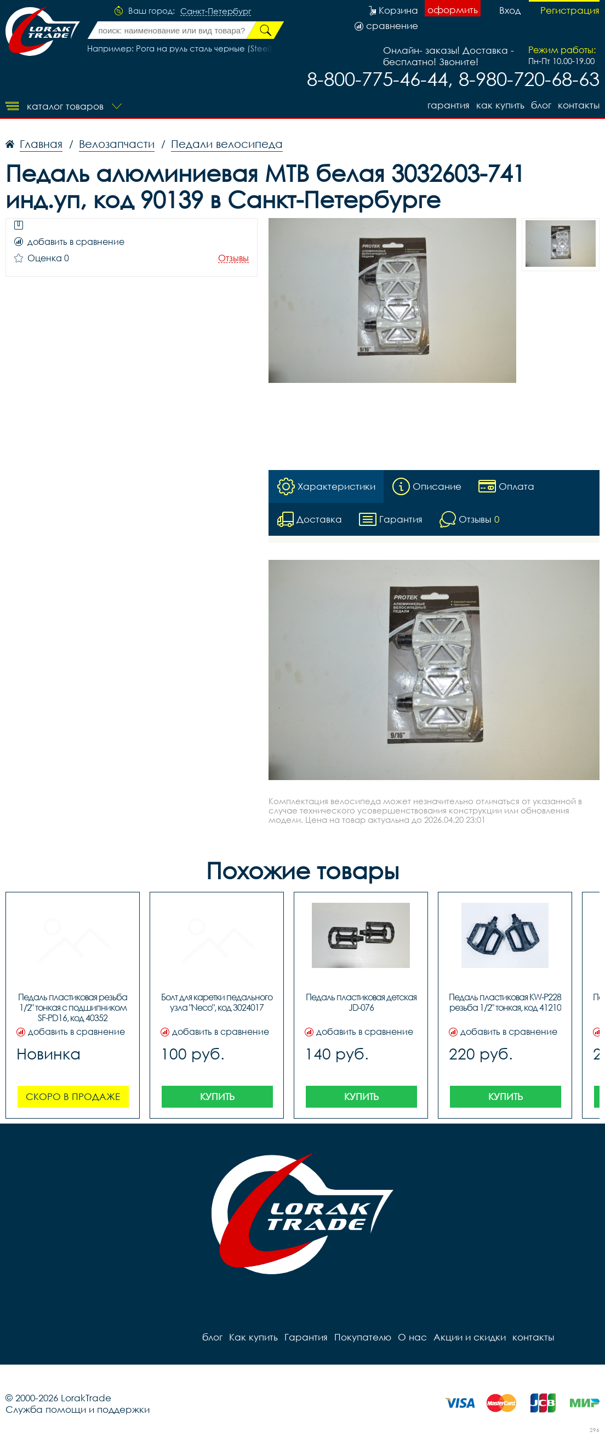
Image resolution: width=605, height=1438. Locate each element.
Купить (217, 1096)
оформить (452, 9)
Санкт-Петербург (215, 11)
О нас (412, 1337)
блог (541, 105)
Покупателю (362, 1337)
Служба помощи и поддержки (77, 1409)
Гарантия (448, 105)
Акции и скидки (469, 1337)
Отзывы (233, 258)
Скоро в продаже (73, 1096)
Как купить (500, 105)
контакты (579, 105)
